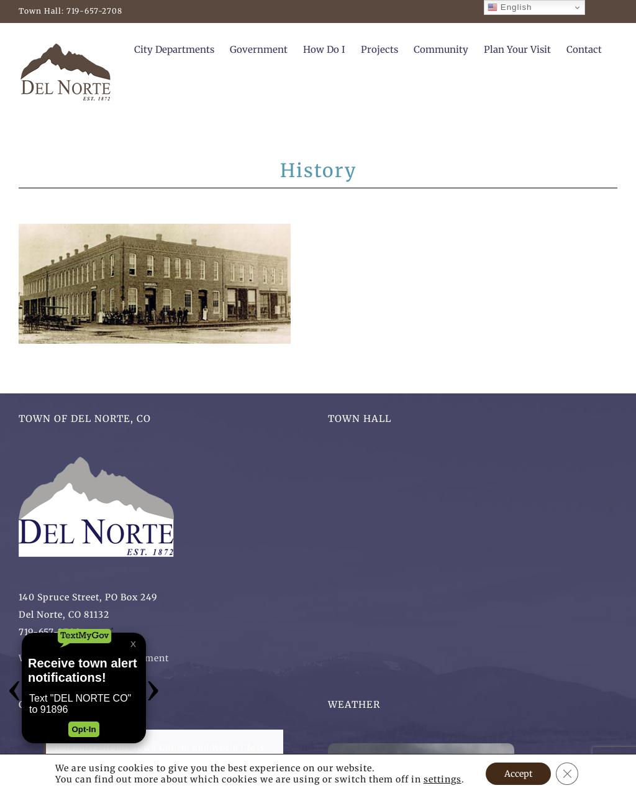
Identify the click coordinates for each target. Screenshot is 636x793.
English (510, 7)
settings (442, 779)
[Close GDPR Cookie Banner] (567, 774)
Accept (518, 773)
